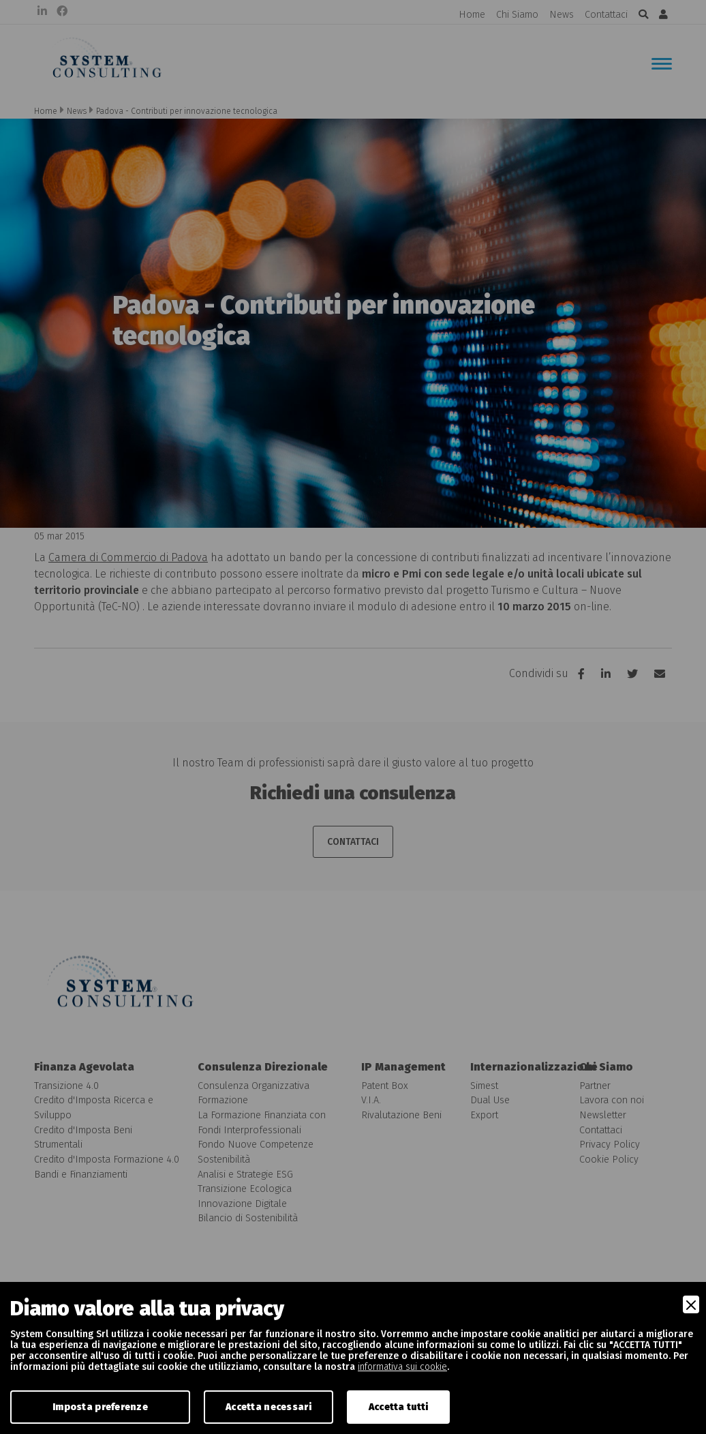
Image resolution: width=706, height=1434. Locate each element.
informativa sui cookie (402, 1367)
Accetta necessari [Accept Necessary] (268, 1407)
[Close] (691, 1304)
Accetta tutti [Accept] (399, 1407)
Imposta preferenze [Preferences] (100, 1407)
